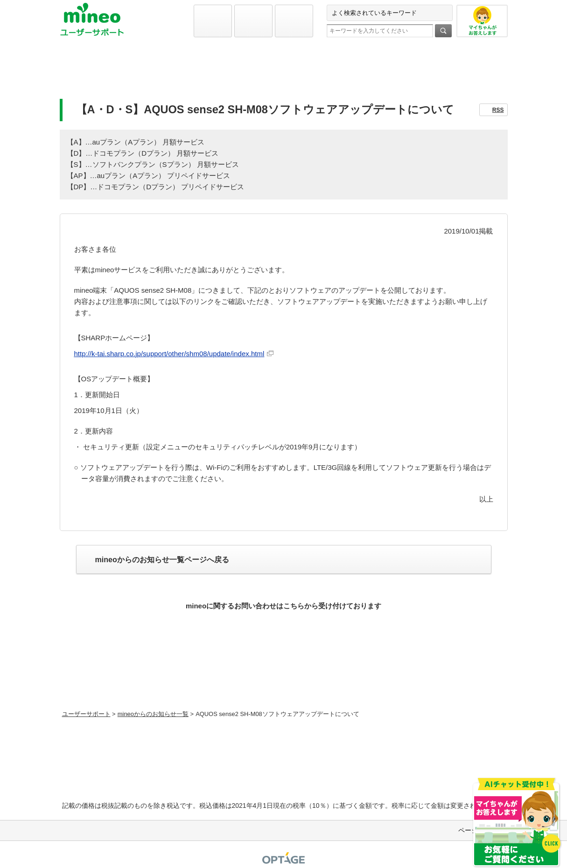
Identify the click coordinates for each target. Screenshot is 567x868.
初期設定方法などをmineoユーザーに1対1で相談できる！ (283, 684)
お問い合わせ (434, 72)
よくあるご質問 (283, 72)
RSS (498, 110)
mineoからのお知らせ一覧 (153, 713)
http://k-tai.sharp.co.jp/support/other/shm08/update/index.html (169, 354)
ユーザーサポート (86, 713)
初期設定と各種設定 (133, 72)
